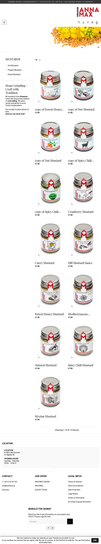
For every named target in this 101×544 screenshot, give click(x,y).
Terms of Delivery (75, 482)
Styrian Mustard (45, 416)
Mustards (12, 59)
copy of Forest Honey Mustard (48, 109)
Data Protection (74, 490)
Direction (5, 490)
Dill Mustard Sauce (80, 263)
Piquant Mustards (14, 70)
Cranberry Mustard (80, 211)
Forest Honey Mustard (49, 314)
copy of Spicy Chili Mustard (80, 160)
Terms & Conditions (75, 486)
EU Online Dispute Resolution (79, 502)
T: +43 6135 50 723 (9, 482)
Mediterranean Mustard (78, 314)
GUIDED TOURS (41, 490)
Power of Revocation (76, 498)
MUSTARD (39, 486)
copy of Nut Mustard (81, 109)
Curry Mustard (44, 263)
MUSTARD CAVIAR (42, 482)
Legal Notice (73, 494)
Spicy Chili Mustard (80, 365)
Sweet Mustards (14, 74)
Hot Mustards (13, 65)
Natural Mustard (45, 365)
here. (50, 542)
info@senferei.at (8, 486)
